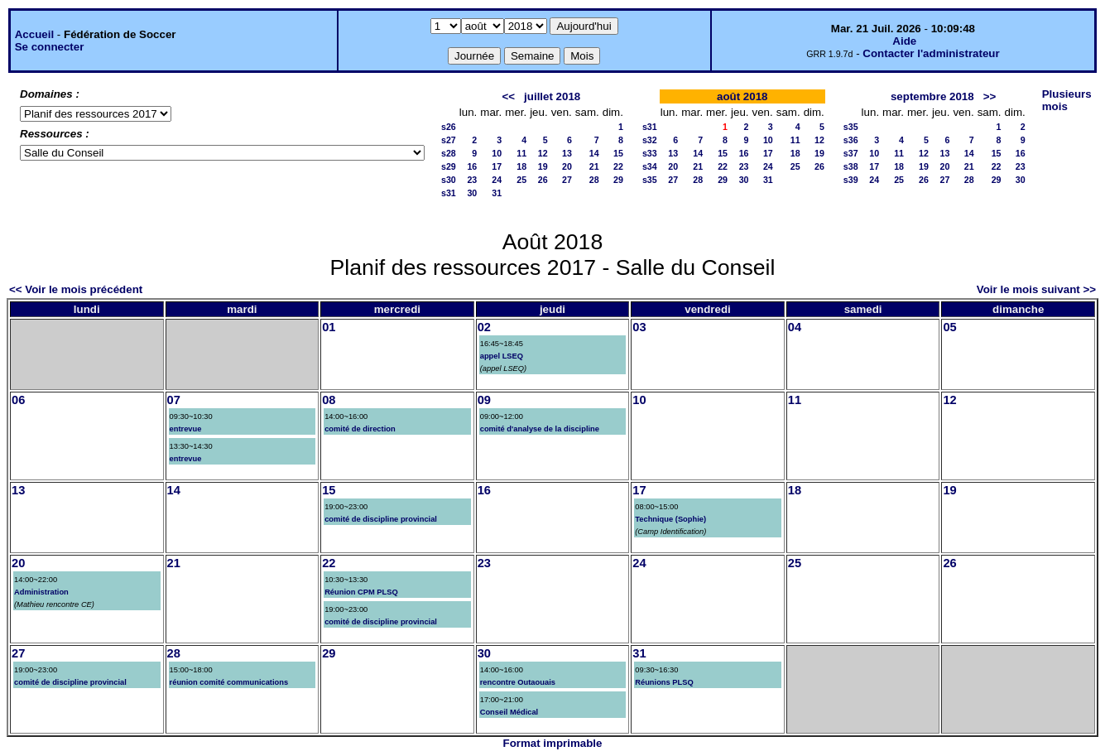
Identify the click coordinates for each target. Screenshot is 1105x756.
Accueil (34, 34)
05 (949, 327)
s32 (649, 140)
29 (618, 180)
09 (484, 400)
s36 (850, 140)
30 (472, 193)
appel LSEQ (501, 356)
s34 (649, 166)
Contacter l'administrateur (930, 53)
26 (543, 180)
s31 (448, 193)
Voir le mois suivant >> (1036, 289)
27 (567, 180)
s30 (448, 180)
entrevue (186, 429)
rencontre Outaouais (517, 682)
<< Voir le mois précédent (75, 289)
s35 (649, 180)
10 (497, 153)
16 (472, 166)
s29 (448, 166)
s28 (448, 153)
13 (567, 153)
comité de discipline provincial (380, 519)
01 (328, 327)
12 (543, 153)
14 (594, 153)
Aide (904, 41)
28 (594, 180)
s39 (850, 180)
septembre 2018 (932, 96)
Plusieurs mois (1067, 100)
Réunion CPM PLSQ (361, 592)
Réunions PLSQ (664, 682)
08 (328, 400)
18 (521, 166)
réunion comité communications (229, 682)
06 (18, 400)
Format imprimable (553, 743)
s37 (850, 153)
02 (484, 327)
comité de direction (360, 429)
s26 (448, 127)
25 (521, 180)
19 (543, 166)
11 (521, 153)
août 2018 (742, 96)
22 (618, 166)
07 (173, 400)
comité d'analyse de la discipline (539, 429)
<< (508, 96)
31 (497, 193)
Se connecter (49, 47)
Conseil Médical (509, 712)
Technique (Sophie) (670, 519)
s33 (649, 153)
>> (990, 96)
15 (618, 153)
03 (639, 327)
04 (794, 327)
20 (567, 166)
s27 (448, 140)
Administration (41, 592)
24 (497, 180)
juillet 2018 (552, 96)
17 (497, 166)
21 (594, 166)
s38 (850, 166)
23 (472, 180)
